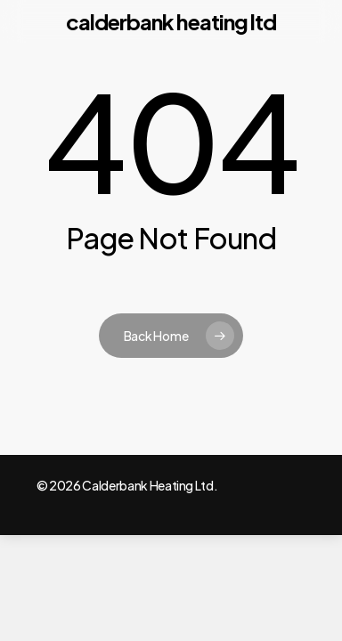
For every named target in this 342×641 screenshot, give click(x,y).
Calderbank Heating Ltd (171, 21)
